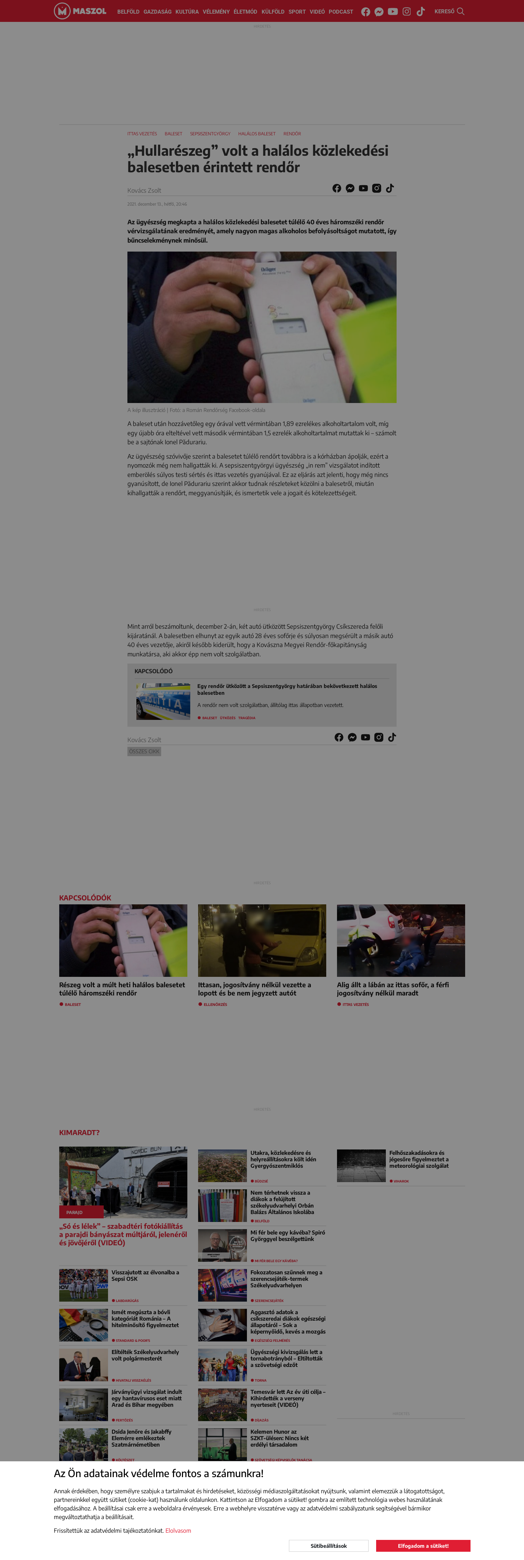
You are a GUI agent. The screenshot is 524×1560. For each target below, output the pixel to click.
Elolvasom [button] (178, 1530)
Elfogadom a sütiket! (423, 1546)
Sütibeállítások (329, 1546)
